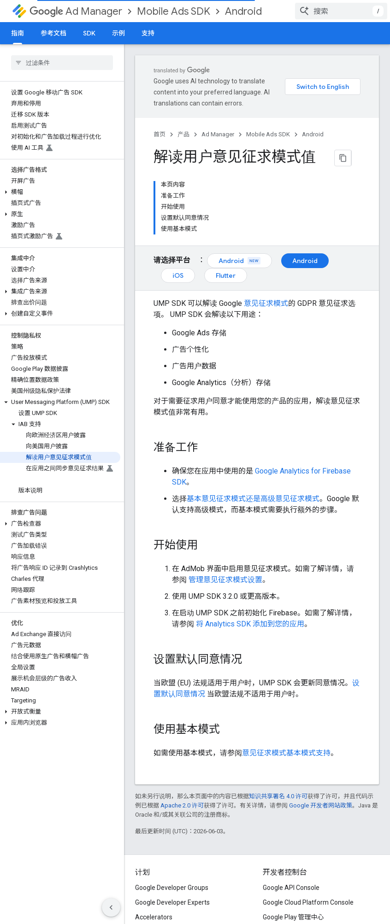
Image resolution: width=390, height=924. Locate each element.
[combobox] (341, 11)
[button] (60, 192)
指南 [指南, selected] (17, 33)
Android (243, 11)
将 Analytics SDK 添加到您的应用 (250, 624)
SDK (89, 33)
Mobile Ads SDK (173, 11)
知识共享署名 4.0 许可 (278, 796)
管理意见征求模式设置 (225, 579)
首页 (159, 134)
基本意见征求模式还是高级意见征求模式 (253, 498)
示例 (118, 33)
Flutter (226, 275)
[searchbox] (62, 62)
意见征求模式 (266, 303)
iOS (177, 275)
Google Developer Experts (172, 902)
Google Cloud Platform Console (308, 902)
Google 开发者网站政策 (320, 805)
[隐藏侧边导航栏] (111, 907)
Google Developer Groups (171, 887)
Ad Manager (76, 11)
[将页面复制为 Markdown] (343, 158)
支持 (148, 33)
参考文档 (53, 33)
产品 (183, 134)
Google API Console (291, 887)
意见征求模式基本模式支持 (286, 753)
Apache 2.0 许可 (182, 805)
